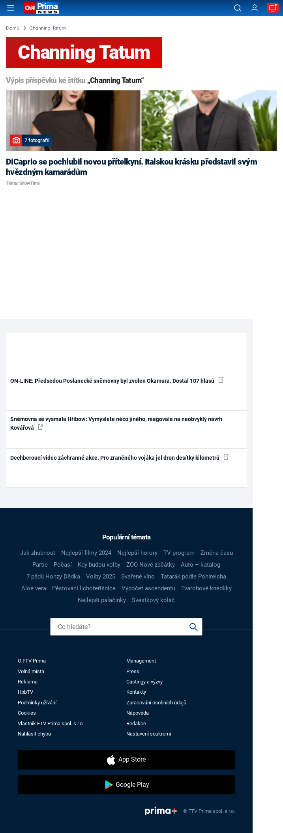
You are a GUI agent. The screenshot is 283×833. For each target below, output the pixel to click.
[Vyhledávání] (237, 8)
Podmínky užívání (37, 703)
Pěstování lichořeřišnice (84, 588)
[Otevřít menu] (11, 8)
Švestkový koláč (153, 600)
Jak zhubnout (37, 552)
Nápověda (137, 713)
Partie (40, 564)
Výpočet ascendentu (148, 588)
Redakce (136, 723)
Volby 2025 (100, 576)
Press (132, 671)
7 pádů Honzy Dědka (53, 576)
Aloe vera (33, 588)
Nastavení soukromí (148, 734)
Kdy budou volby (99, 564)
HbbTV (25, 692)
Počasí (63, 564)
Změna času (217, 552)
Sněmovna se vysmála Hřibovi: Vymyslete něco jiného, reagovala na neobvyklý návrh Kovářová (116, 423)
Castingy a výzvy (144, 682)
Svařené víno (138, 576)
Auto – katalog (200, 564)
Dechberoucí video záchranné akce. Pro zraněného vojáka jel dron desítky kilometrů (119, 457)
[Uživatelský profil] (254, 8)
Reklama (27, 682)
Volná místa (31, 671)
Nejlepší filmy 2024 (86, 552)
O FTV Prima (32, 661)
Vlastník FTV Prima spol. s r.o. (51, 723)
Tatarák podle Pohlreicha (193, 576)
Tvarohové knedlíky (206, 588)
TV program (179, 552)
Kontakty (136, 692)
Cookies (27, 713)
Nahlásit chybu (34, 734)
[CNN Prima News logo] (41, 8)
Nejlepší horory (137, 552)
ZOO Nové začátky (150, 564)
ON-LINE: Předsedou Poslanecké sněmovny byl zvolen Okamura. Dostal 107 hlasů (116, 380)
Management (141, 661)
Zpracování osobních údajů (156, 703)
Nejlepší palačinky (102, 600)
